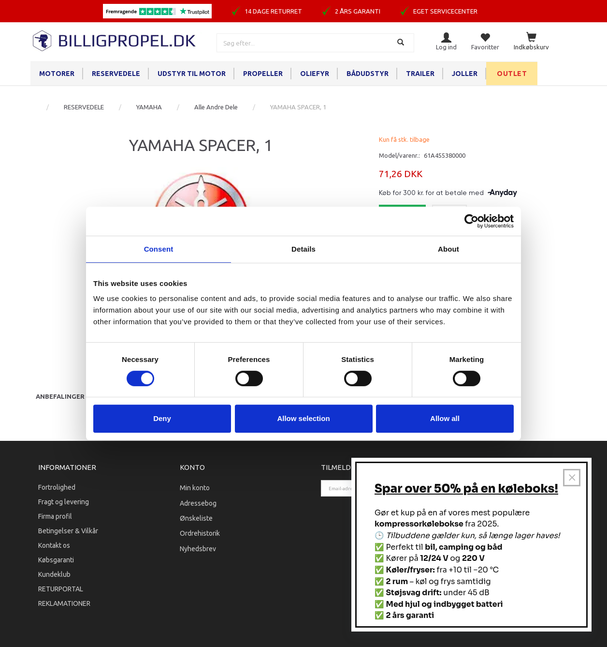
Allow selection (303, 418)
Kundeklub (54, 574)
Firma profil (55, 516)
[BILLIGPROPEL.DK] (115, 39)
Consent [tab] (158, 249)
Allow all (445, 418)
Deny (162, 418)
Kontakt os (54, 545)
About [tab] (448, 249)
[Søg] (402, 42)
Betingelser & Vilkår (68, 531)
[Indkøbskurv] (531, 42)
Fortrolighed (56, 487)
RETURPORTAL (60, 589)
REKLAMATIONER (64, 603)
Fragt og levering (63, 502)
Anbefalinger (60, 396)
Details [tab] (303, 249)
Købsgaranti (56, 560)
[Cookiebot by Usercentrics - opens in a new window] (471, 221)
